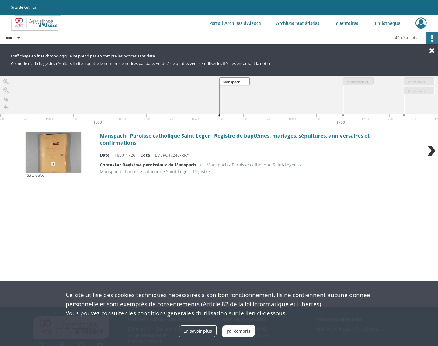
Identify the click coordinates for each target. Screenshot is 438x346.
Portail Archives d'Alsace (235, 23)
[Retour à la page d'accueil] (6, 108)
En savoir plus (197, 331)
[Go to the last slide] (6, 100)
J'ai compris (238, 331)
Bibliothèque (387, 23)
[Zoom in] (6, 82)
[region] (219, 167)
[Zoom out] (6, 91)
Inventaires (346, 23)
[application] (219, 101)
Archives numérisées (297, 23)
